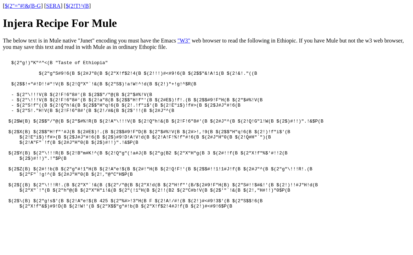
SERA (53, 6)
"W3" (183, 41)
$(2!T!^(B (77, 6)
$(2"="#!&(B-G (23, 6)
